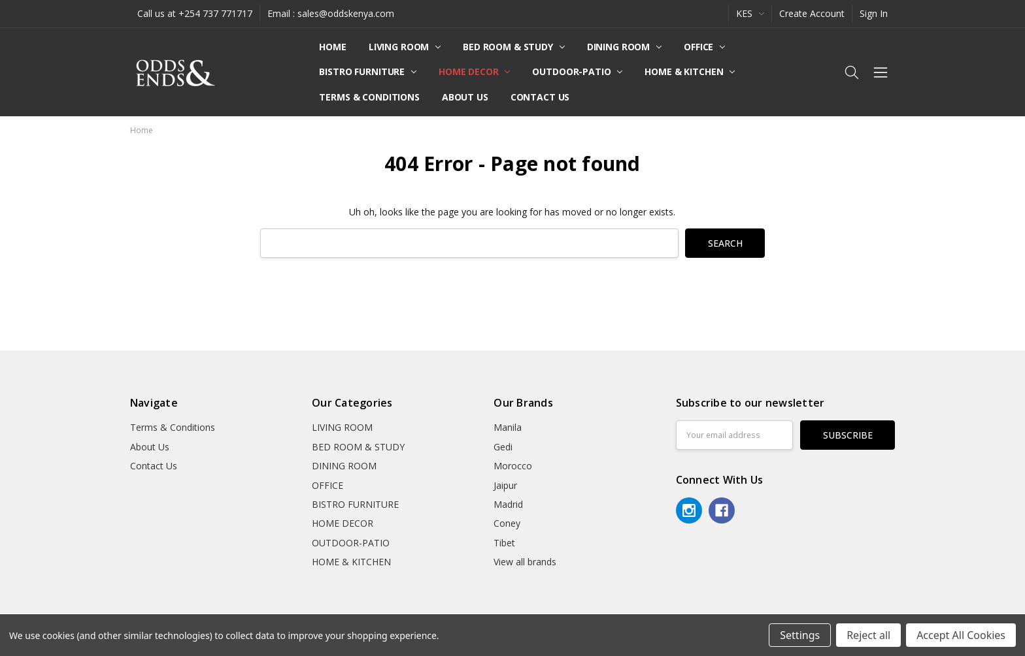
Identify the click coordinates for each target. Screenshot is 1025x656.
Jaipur (505, 485)
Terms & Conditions (369, 97)
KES (750, 13)
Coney (507, 523)
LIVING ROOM (405, 46)
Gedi (503, 447)
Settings (800, 635)
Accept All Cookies (960, 635)
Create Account (812, 13)
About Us (465, 97)
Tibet (504, 543)
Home (332, 46)
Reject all (868, 635)
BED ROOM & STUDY (514, 46)
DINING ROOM (624, 46)
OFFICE (704, 46)
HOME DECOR (474, 71)
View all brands (525, 561)
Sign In (874, 13)
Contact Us (540, 97)
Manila (508, 427)
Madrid (508, 504)
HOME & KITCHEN (690, 71)
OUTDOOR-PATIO (577, 71)
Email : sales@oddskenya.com (330, 13)
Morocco (513, 466)
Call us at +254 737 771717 (194, 13)
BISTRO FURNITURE (367, 71)
